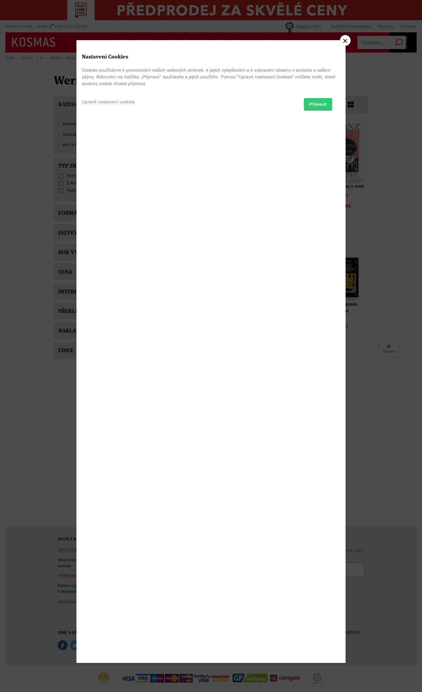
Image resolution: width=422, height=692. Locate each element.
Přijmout (318, 377)
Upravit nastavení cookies (108, 375)
